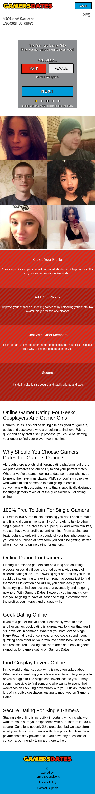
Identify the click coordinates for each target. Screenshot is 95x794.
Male (33, 69)
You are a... (47, 60)
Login (83, 5)
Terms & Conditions (47, 776)
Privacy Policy (47, 782)
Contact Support (47, 788)
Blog (86, 14)
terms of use (66, 106)
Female (61, 68)
